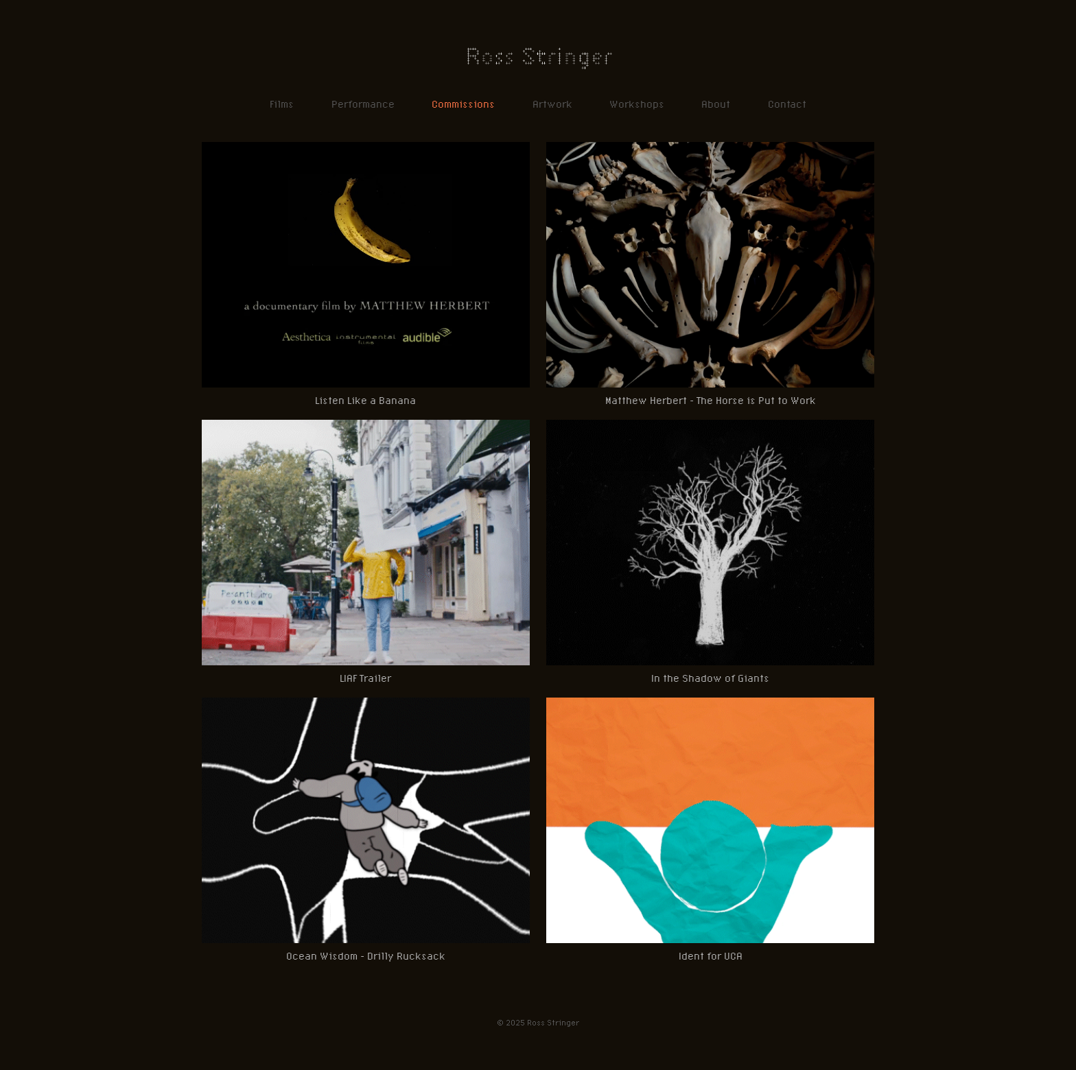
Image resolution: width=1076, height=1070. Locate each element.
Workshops (636, 104)
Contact (787, 104)
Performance (363, 104)
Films (282, 104)
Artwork (552, 104)
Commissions (463, 104)
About (715, 104)
